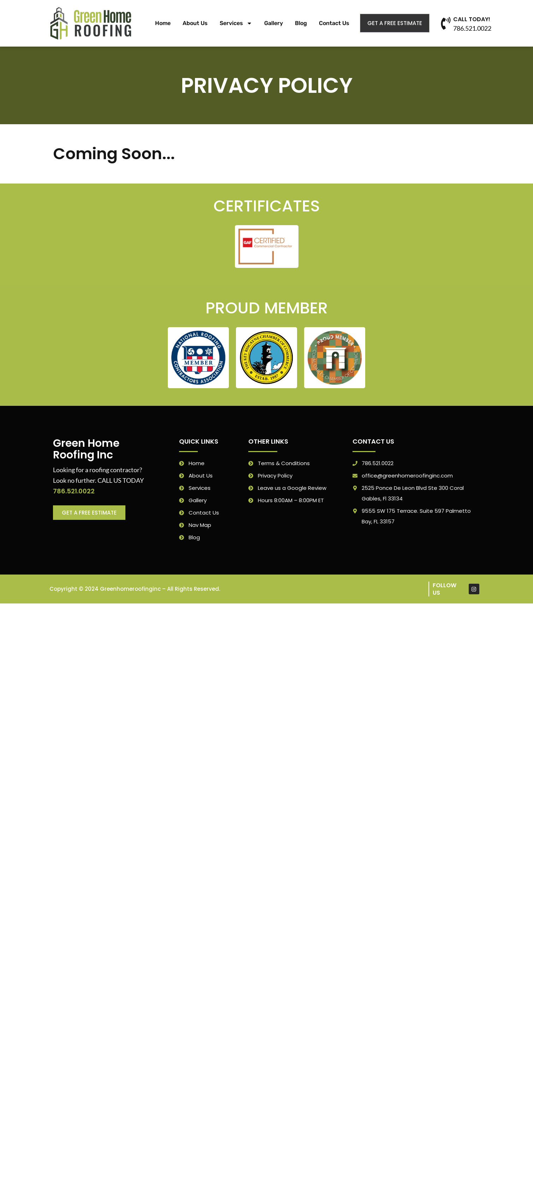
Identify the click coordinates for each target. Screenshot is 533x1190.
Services (236, 23)
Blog (301, 23)
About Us (195, 23)
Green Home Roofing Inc (86, 449)
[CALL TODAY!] (445, 23)
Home (163, 23)
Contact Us (334, 23)
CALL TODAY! (471, 19)
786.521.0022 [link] (74, 491)
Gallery (273, 23)
